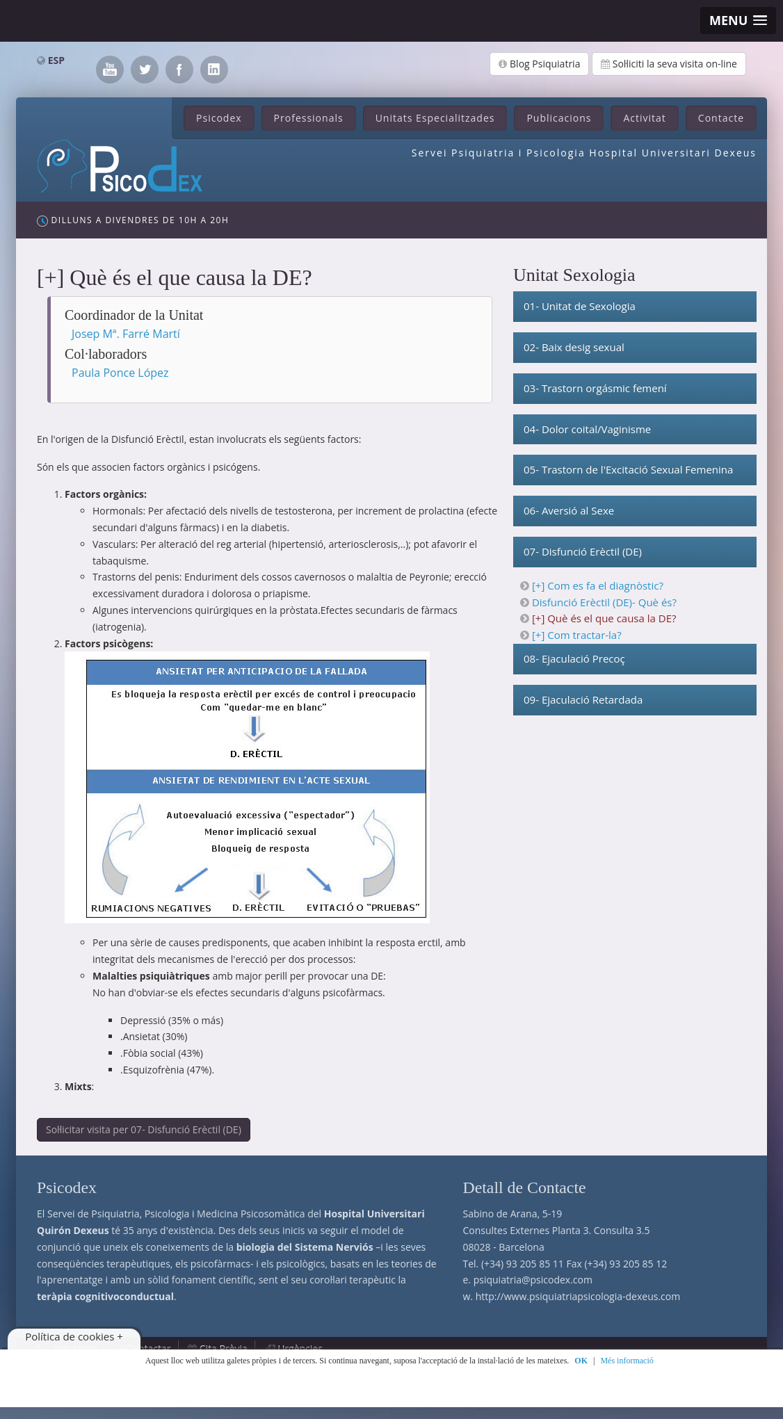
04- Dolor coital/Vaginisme (587, 429)
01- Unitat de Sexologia (580, 306)
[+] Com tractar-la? (577, 635)
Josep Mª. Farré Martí (126, 333)
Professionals (309, 117)
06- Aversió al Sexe (569, 510)
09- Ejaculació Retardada (583, 699)
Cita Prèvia (224, 1348)
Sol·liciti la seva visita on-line (669, 63)
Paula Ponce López (120, 372)
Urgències (300, 1348)
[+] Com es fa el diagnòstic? (597, 585)
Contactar (149, 1348)
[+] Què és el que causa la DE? (604, 618)
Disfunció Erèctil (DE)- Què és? (604, 602)
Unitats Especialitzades (435, 117)
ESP (56, 60)
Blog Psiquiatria (539, 63)
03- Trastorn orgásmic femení (595, 388)
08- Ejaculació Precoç (574, 658)
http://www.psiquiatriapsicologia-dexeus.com (578, 1296)
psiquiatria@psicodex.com (533, 1279)
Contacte (721, 117)
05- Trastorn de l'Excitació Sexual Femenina (628, 469)
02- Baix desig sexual (574, 347)
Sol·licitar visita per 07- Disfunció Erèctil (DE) (143, 1129)
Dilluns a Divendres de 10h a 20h (133, 220)
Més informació (626, 1360)
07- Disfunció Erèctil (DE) (583, 551)
